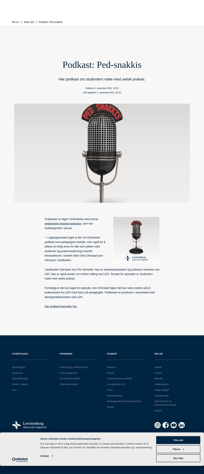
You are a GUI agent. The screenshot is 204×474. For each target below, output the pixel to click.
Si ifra (109, 390)
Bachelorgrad (18, 367)
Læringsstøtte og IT (116, 384)
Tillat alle (178, 448)
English (158, 410)
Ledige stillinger (161, 390)
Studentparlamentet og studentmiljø (124, 401)
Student (112, 354)
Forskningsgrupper (69, 373)
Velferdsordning (114, 395)
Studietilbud (20, 354)
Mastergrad (17, 373)
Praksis (110, 373)
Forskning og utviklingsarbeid (73, 367)
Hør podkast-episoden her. (61, 306)
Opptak (110, 407)
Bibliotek (158, 378)
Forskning (66, 354)
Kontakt (158, 367)
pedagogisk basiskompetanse (63, 223)
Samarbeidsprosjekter (70, 378)
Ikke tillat (178, 466)
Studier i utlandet (20, 384)
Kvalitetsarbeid (161, 384)
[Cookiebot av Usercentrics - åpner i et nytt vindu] (19, 468)
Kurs (14, 390)
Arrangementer (161, 395)
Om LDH (158, 354)
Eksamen (111, 367)
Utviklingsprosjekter (69, 384)
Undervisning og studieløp (119, 378)
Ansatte (158, 373)
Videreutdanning (20, 378)
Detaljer (44, 464)
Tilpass (178, 457)
